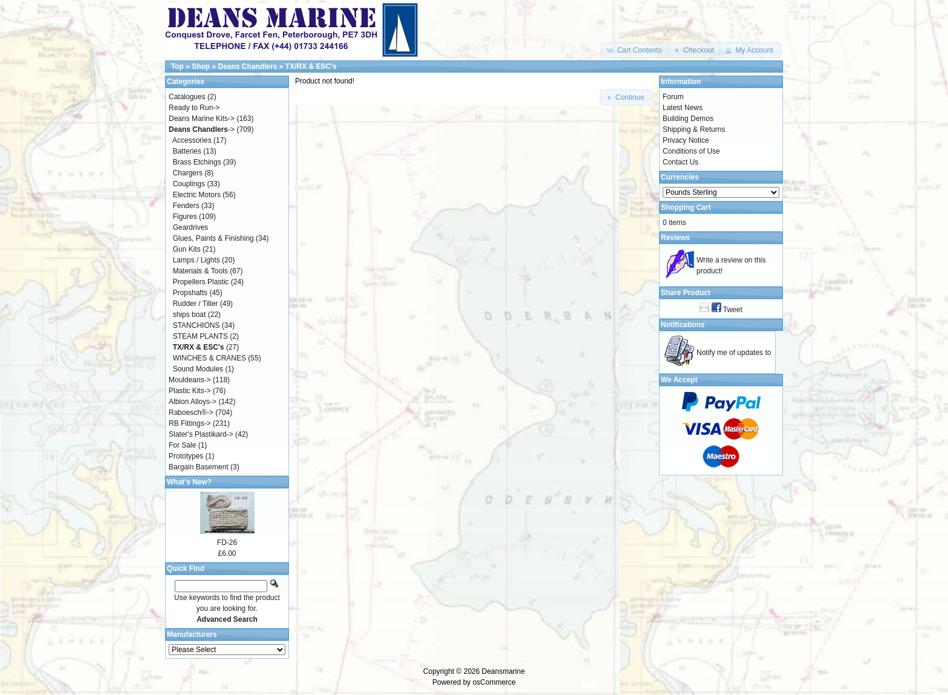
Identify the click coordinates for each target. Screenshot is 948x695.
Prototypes (186, 456)
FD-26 (227, 542)
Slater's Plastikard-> (201, 434)
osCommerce (494, 682)
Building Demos (688, 118)
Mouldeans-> (190, 380)
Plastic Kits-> (190, 391)
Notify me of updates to (733, 352)
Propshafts (190, 293)
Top (177, 66)
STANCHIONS (196, 325)
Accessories (192, 140)
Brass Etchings (197, 162)
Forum (673, 97)
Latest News (683, 107)
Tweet (732, 309)
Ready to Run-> (194, 107)
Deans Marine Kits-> (202, 118)
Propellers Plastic (201, 282)
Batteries (187, 151)
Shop (201, 66)
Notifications (683, 325)
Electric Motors (197, 195)
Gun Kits (187, 249)
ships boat (189, 314)
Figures (185, 216)
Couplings (189, 184)
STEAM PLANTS (200, 336)
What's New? (189, 482)
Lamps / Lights (196, 260)
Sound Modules (198, 369)
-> (202, 129)
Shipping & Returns (694, 129)
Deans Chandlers (247, 66)
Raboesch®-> (191, 412)
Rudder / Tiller (195, 303)
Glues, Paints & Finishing (213, 238)
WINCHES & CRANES (209, 358)
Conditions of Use (691, 151)
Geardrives (191, 227)
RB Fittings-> (190, 423)
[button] (635, 50)
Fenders (186, 205)
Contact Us (680, 162)
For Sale (182, 445)
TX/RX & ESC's (311, 66)
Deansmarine (503, 671)
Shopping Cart (686, 207)
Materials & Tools (200, 271)
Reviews (675, 237)
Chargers (188, 173)
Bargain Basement (199, 467)
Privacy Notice (686, 140)
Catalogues (187, 97)
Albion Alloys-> (192, 401)
